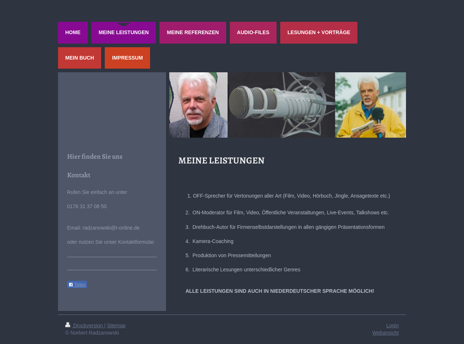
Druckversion (84, 325)
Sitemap (116, 325)
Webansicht (385, 333)
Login (392, 325)
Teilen (77, 284)
